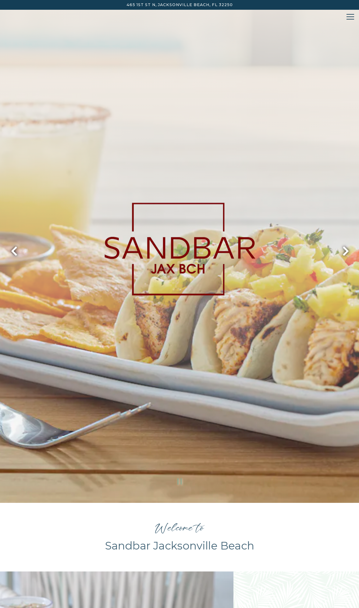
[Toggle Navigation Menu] (350, 17)
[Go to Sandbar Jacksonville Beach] (179, 5)
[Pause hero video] (180, 433)
